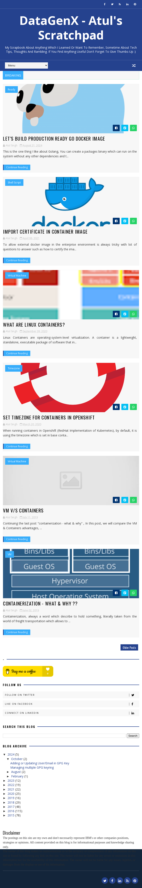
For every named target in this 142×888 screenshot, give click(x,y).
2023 (11, 780)
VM (9, 554)
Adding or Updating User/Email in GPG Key (39, 763)
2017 (11, 807)
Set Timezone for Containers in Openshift (49, 417)
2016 (11, 811)
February (17, 776)
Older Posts (129, 647)
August (16, 772)
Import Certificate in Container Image (45, 231)
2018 (11, 802)
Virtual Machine (17, 275)
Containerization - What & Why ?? (40, 603)
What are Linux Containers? (34, 324)
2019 (11, 798)
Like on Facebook (72, 704)
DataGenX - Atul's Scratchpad (70, 27)
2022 (11, 785)
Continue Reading (17, 167)
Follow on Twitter (72, 695)
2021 (11, 789)
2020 (11, 794)
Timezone (14, 368)
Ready (11, 89)
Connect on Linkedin (72, 713)
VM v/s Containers (23, 510)
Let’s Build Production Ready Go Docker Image (54, 138)
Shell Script (14, 182)
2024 (11, 754)
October (17, 759)
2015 (11, 815)
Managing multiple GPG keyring (32, 767)
